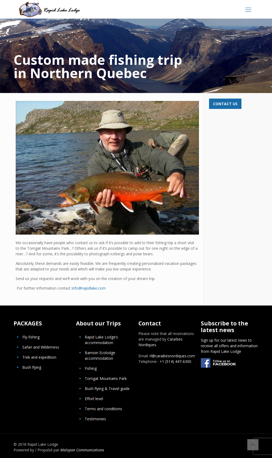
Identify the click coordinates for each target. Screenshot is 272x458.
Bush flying (31, 367)
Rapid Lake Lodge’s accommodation (101, 339)
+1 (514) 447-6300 (175, 361)
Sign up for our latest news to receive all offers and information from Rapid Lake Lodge (229, 346)
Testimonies (95, 418)
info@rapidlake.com (89, 288)
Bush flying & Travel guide (107, 388)
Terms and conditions (103, 408)
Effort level (94, 398)
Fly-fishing (31, 337)
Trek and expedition (39, 357)
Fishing (91, 368)
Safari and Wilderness (40, 347)
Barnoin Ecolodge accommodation (100, 355)
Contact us (225, 103)
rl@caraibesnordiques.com (172, 355)
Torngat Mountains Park (106, 378)
